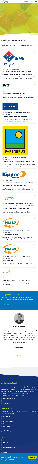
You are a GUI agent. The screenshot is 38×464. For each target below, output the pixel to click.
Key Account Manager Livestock (14, 93)
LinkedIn (5, 401)
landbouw (11, 393)
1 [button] (17, 356)
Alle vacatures (6, 426)
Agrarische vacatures (15, 386)
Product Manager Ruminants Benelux (16, 208)
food (26, 393)
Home (3, 437)
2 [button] (19, 356)
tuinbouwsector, (18, 393)
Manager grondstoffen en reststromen (16, 280)
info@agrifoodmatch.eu (9, 398)
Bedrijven (5, 442)
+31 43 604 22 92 (7, 403)
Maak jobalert (6, 304)
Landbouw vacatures (8, 421)
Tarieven (5, 445)
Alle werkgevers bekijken (19, 342)
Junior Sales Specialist (10, 234)
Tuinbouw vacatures (8, 423)
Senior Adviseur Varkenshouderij (14, 185)
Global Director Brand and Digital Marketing (18, 162)
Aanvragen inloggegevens (9, 449)
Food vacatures (4, 386)
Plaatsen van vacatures (9, 447)
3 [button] (21, 356)
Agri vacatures (6, 416)
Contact (5, 452)
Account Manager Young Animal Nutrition (17, 74)
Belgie (27, 1)
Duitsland (25, 1)
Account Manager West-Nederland (15, 117)
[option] (19, 347)
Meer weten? (4, 460)
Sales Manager (8, 261)
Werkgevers (6, 440)
